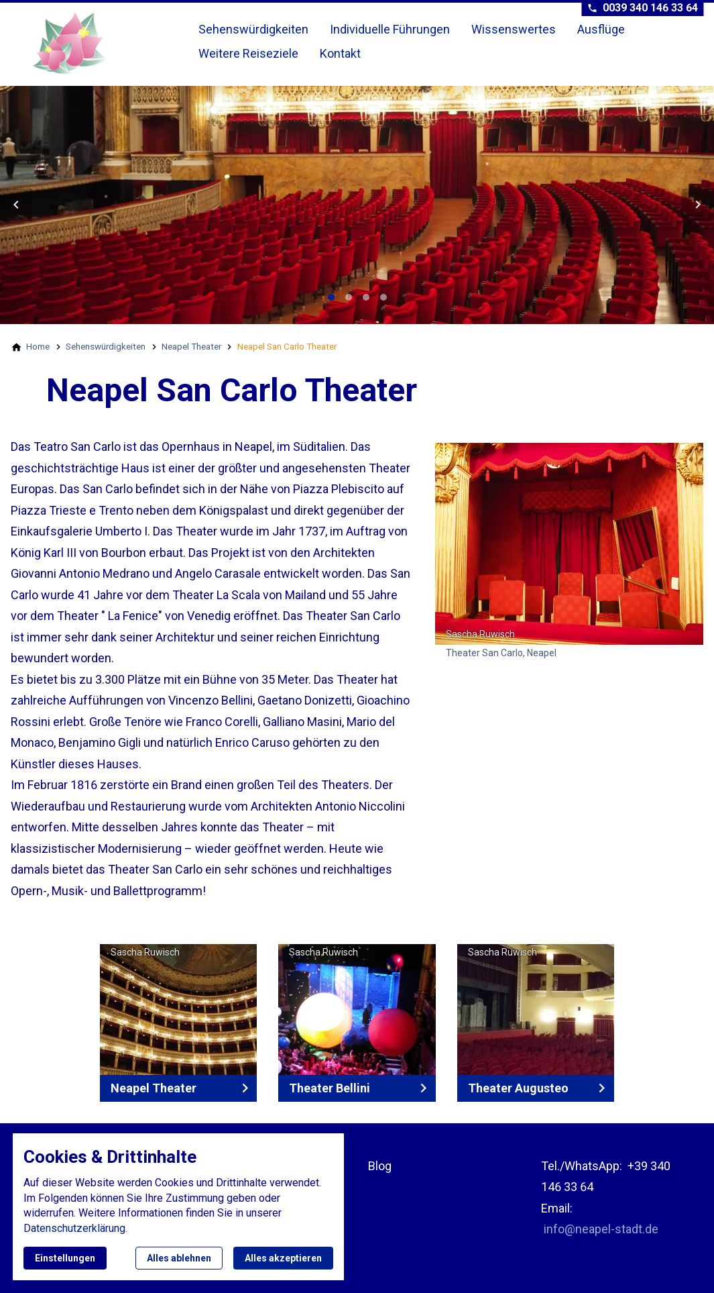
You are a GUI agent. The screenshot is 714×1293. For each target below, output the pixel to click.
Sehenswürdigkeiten (253, 29)
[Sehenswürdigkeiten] (105, 346)
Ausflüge (601, 29)
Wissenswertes (513, 29)
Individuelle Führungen (390, 29)
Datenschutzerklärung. (75, 1228)
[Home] (38, 346)
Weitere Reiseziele (248, 53)
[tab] (331, 297)
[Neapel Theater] (191, 346)
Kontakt (340, 53)
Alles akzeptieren (283, 1258)
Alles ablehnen (179, 1258)
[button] (16, 205)
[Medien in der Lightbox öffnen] (569, 543)
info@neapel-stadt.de (601, 1229)
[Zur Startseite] (101, 43)
